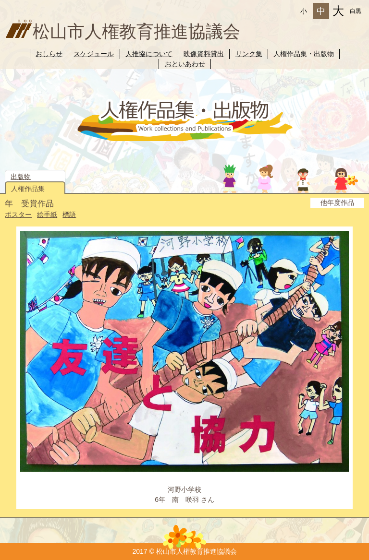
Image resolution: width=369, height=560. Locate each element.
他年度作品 (337, 202)
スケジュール (94, 54)
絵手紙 (47, 214)
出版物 (21, 176)
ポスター (18, 214)
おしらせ (49, 54)
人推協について (148, 54)
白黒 (355, 11)
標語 (69, 214)
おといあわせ (185, 64)
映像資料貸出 (204, 54)
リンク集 (248, 54)
